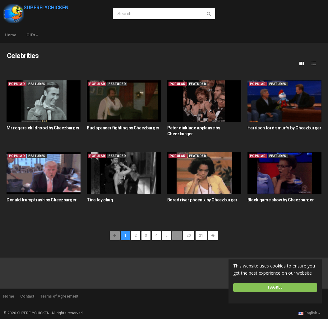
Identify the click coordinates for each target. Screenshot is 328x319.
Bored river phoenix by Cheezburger (202, 199)
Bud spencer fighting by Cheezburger (123, 127)
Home (10, 35)
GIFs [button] (32, 35)
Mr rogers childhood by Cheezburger (43, 127)
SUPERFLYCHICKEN (35, 8)
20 (189, 235)
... (177, 235)
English (309, 313)
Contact (27, 296)
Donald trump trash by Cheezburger (41, 199)
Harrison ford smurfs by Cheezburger (284, 127)
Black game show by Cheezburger (280, 199)
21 (201, 235)
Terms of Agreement (59, 296)
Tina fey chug (100, 199)
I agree (275, 287)
